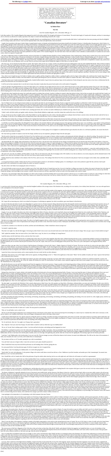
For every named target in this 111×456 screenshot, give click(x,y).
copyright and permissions (102, 1)
